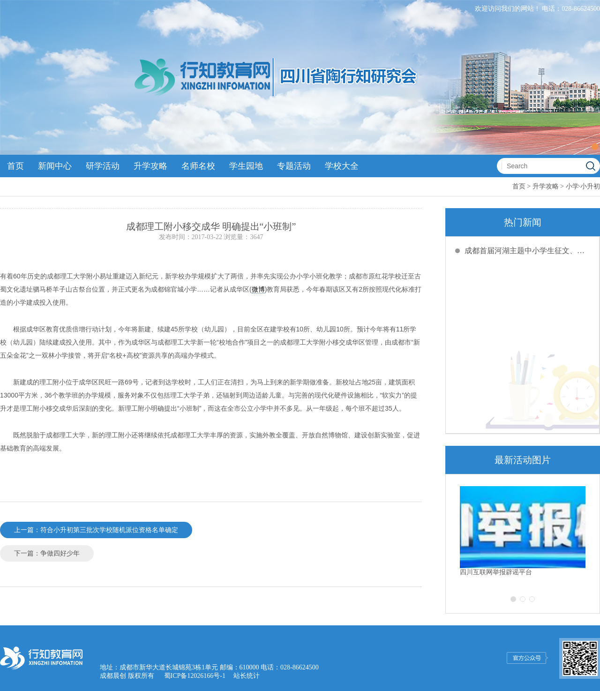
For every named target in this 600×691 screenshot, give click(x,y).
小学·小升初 (583, 186)
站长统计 (246, 675)
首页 (15, 166)
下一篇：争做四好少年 (47, 553)
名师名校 (198, 166)
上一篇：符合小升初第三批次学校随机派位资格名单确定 (96, 529)
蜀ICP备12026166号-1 (194, 675)
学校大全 (342, 166)
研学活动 (103, 166)
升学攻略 (150, 166)
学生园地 (246, 166)
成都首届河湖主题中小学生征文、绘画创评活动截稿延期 (527, 251)
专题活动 (294, 166)
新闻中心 (55, 166)
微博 (258, 289)
